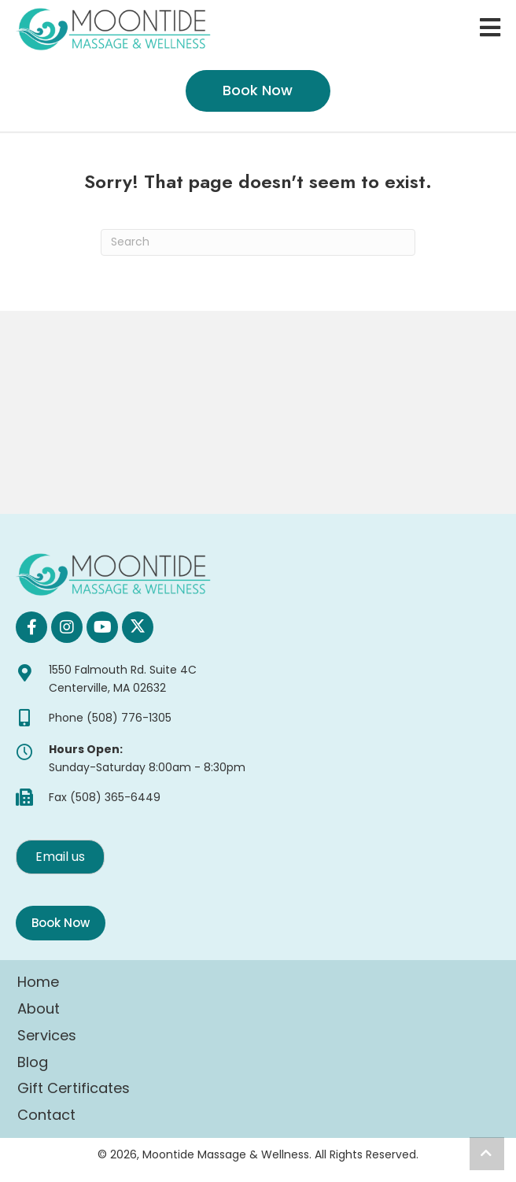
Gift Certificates (73, 1088)
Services (46, 1035)
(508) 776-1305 (129, 718)
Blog (32, 1062)
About (38, 1008)
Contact (46, 1115)
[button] (31, 627)
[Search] (258, 242)
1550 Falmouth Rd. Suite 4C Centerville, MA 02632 (123, 678)
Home (38, 982)
